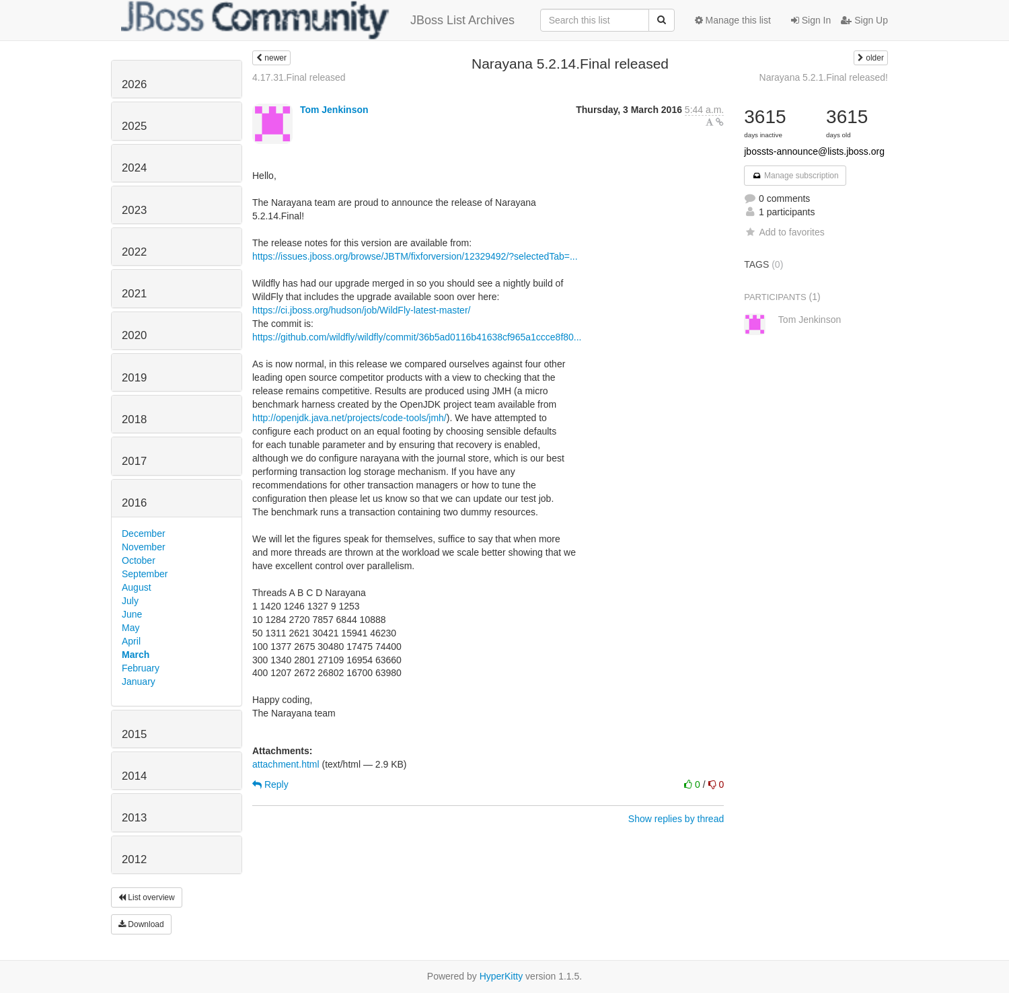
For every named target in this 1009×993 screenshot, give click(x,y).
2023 (134, 210)
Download (141, 924)
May (130, 627)
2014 (134, 776)
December (143, 533)
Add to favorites (784, 232)
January (138, 681)
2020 (134, 335)
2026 (134, 84)
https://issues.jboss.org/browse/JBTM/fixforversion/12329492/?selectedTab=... (415, 256)
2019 (134, 377)
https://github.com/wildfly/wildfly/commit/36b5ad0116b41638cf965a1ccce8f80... (417, 337)
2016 (134, 502)
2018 (134, 419)
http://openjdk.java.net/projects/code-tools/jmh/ (349, 417)
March (135, 654)
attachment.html (286, 764)
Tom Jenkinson (334, 109)
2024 (134, 167)
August (136, 587)
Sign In (811, 20)
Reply (270, 784)
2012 (134, 859)
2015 (134, 734)
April (131, 641)
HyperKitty (501, 976)
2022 (134, 252)
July (130, 600)
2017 (134, 461)
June (132, 614)
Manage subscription (795, 175)
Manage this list (733, 20)
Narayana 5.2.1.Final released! (823, 77)
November (143, 547)
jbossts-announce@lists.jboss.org (814, 151)
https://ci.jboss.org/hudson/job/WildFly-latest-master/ (361, 310)
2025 (134, 126)
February (140, 668)
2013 (134, 817)
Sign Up (864, 20)
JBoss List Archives (318, 20)
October (138, 560)
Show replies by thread (676, 818)
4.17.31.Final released (299, 77)
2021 (134, 293)
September (144, 573)
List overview (146, 897)
